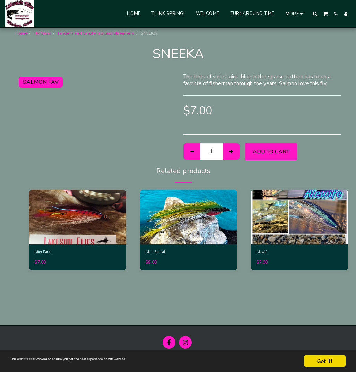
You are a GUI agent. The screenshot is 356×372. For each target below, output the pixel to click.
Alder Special (159, 253)
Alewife (264, 253)
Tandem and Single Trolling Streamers (95, 33)
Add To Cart (271, 152)
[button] (315, 13)
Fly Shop (42, 33)
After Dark (45, 253)
